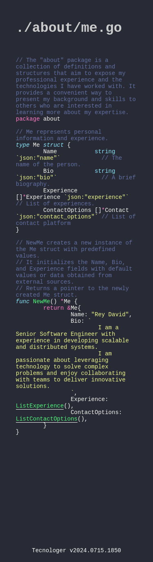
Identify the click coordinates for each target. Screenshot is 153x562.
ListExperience (40, 477)
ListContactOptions (47, 492)
